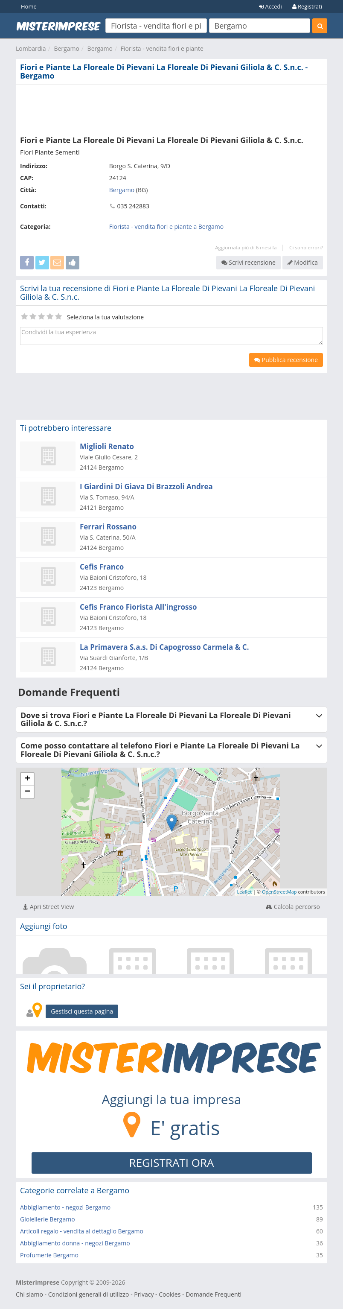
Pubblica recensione (286, 360)
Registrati (307, 6)
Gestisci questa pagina (82, 1011)
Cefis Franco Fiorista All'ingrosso (138, 607)
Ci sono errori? (306, 247)
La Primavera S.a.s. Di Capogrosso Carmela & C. (164, 647)
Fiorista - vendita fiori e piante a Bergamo (166, 226)
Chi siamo (29, 1294)
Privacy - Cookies (157, 1294)
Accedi (270, 6)
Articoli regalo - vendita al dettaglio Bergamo (81, 1231)
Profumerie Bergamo (49, 1255)
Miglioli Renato (107, 446)
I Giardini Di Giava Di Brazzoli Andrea (146, 486)
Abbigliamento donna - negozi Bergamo (75, 1243)
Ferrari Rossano (108, 527)
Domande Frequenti (213, 1294)
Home (29, 6)
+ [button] (27, 779)
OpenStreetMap (279, 891)
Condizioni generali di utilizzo (88, 1294)
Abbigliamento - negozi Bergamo (65, 1207)
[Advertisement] (171, 108)
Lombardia (31, 48)
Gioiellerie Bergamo (47, 1219)
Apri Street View (48, 907)
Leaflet (244, 891)
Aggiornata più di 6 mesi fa (245, 247)
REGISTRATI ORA (171, 1162)
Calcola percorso (293, 907)
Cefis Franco (102, 567)
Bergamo (66, 48)
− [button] (27, 792)
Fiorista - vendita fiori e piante (162, 48)
